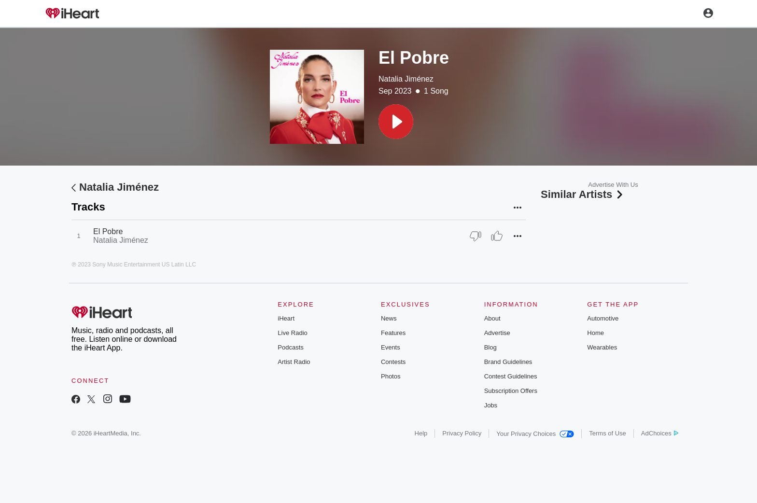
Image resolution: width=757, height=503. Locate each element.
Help (421, 433)
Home (595, 332)
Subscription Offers (510, 390)
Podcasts (290, 347)
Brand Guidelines (508, 361)
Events (390, 347)
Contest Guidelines (510, 376)
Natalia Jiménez (406, 79)
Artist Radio (294, 361)
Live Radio (292, 332)
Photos (390, 376)
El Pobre (108, 231)
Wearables (602, 347)
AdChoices (659, 433)
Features (393, 332)
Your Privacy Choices (535, 433)
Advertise (497, 332)
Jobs (490, 405)
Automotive (602, 318)
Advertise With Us (613, 184)
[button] (395, 121)
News (389, 318)
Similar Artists (583, 194)
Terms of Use (607, 433)
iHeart (286, 318)
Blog (490, 347)
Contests (393, 361)
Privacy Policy (461, 433)
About (492, 318)
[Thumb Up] (496, 236)
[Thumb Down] (475, 236)
